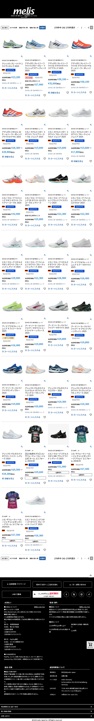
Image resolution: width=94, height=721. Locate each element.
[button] (78, 27)
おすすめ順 (13, 28)
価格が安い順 (23, 28)
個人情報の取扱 (6, 711)
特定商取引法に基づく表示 (9, 707)
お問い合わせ (5, 716)
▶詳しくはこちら (39, 607)
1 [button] (81, 27)
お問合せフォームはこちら (69, 694)
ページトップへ (91, 575)
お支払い (8, 602)
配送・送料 (53, 602)
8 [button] (88, 27)
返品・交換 (8, 667)
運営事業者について (57, 667)
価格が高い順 (34, 28)
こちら (30, 684)
